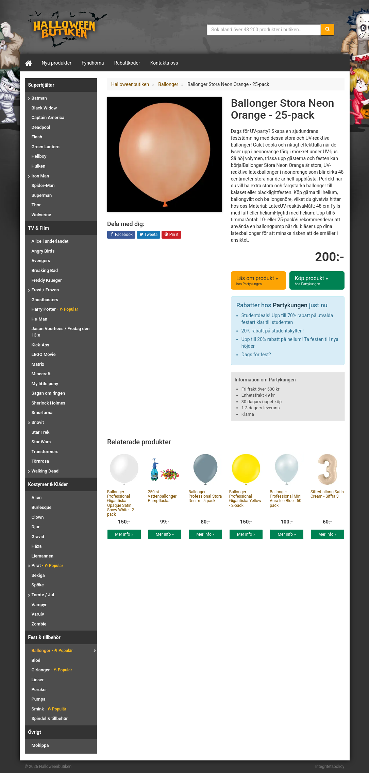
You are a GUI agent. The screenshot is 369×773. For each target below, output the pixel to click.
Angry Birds (43, 251)
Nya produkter (57, 63)
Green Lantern (46, 146)
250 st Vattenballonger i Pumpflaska (163, 496)
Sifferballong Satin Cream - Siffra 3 (327, 494)
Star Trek (41, 432)
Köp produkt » (317, 281)
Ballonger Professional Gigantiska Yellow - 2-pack (245, 498)
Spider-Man (43, 185)
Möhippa (40, 745)
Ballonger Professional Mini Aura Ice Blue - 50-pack (286, 498)
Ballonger (52, 650)
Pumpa (39, 699)
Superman (42, 195)
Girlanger (52, 669)
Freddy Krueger (47, 280)
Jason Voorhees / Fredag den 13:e (61, 332)
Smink (49, 708)
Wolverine (41, 214)
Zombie (39, 623)
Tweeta (148, 235)
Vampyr (39, 604)
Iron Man (40, 175)
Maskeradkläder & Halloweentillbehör (67, 29)
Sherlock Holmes (48, 403)
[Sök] (327, 29)
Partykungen (290, 305)
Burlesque (42, 507)
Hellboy (39, 156)
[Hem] (28, 62)
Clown (38, 517)
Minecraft (41, 373)
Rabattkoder (127, 63)
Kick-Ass (40, 344)
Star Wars (41, 441)
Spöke (38, 584)
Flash (37, 136)
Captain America (48, 117)
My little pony (45, 383)
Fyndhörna (93, 63)
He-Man (40, 319)
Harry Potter (55, 309)
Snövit (38, 422)
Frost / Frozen (45, 289)
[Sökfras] (264, 29)
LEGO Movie (44, 354)
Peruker (39, 689)
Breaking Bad (45, 270)
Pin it (171, 235)
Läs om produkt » (258, 281)
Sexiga (38, 575)
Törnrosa (40, 461)
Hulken (39, 166)
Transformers (45, 451)
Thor (36, 204)
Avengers (41, 260)
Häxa (37, 546)
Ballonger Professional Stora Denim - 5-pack (205, 496)
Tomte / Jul (43, 594)
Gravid (38, 536)
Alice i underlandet (50, 241)
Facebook (121, 235)
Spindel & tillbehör (50, 718)
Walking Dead (45, 471)
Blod (36, 660)
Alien (37, 497)
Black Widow (44, 107)
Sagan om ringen (48, 393)
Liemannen (42, 556)
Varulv (38, 614)
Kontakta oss (164, 63)
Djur (36, 526)
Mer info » (124, 534)
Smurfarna (42, 412)
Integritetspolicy (330, 766)
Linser (38, 679)
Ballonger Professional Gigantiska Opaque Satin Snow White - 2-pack (121, 503)
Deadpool (41, 127)
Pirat (47, 565)
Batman (39, 98)
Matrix (38, 364)
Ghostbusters (45, 299)
